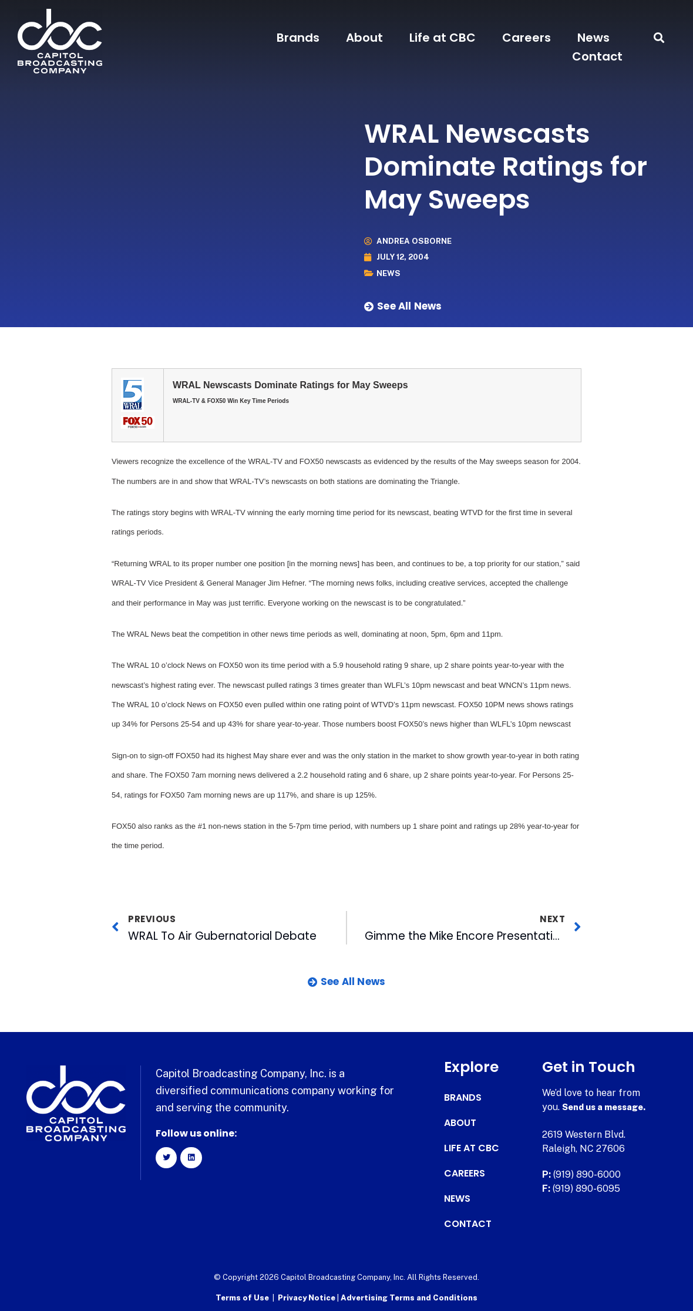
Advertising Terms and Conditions (409, 1296)
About (364, 37)
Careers (526, 37)
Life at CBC (442, 37)
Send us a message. (607, 1106)
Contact (597, 56)
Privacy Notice (307, 1296)
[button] (659, 38)
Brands (298, 37)
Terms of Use (242, 1296)
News (593, 37)
